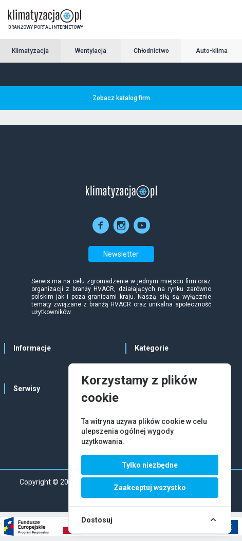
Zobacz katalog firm (121, 98)
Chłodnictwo (151, 50)
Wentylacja (90, 50)
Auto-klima (212, 50)
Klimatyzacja (30, 50)
